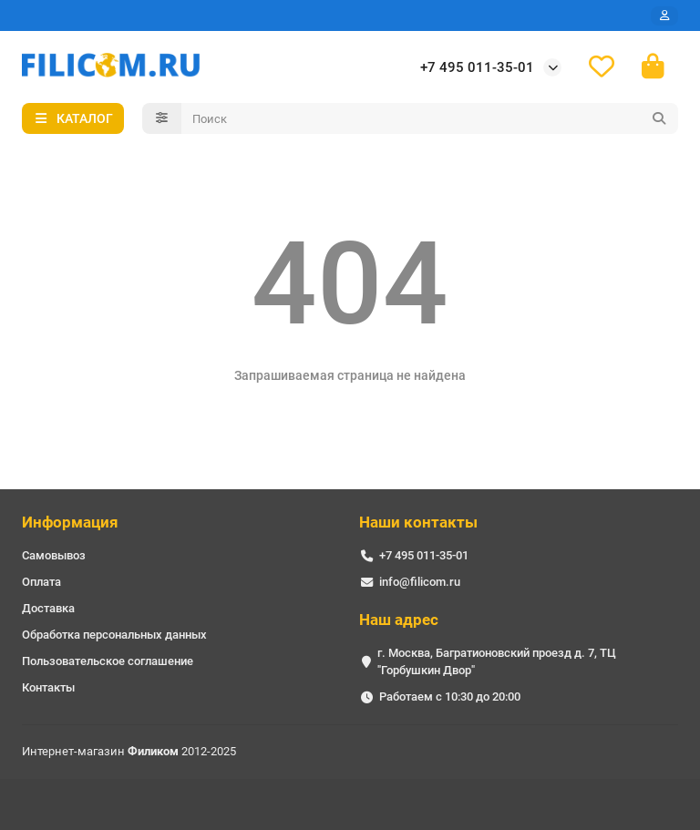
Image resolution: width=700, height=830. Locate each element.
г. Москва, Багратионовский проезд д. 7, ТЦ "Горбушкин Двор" (496, 661)
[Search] (430, 118)
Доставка (48, 608)
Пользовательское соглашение (107, 661)
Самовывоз (54, 555)
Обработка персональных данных (114, 634)
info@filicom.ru (419, 582)
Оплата (41, 582)
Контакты (48, 687)
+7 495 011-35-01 (477, 67)
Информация (70, 522)
